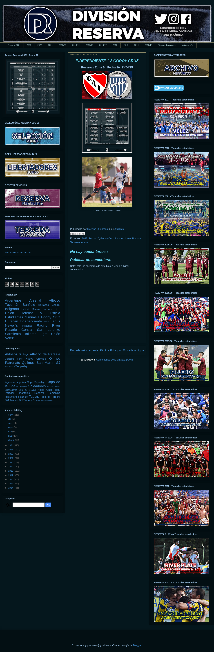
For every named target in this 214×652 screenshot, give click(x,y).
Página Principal (110, 350)
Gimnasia (32, 317)
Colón (9, 313)
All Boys (23, 354)
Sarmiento (13, 334)
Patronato (12, 363)
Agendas (10, 382)
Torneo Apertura (79, 242)
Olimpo (54, 358)
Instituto (46, 322)
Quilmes (28, 363)
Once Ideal (53, 389)
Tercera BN (16, 400)
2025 (84, 238)
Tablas (34, 396)
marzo (11, 436)
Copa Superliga (36, 382)
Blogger (137, 645)
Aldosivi (11, 354)
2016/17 (103, 45)
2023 (29, 45)
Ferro (19, 359)
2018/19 (76, 45)
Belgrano (12, 309)
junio (10, 423)
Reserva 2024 (14, 45)
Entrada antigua (133, 350)
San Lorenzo (48, 330)
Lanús (55, 321)
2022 (39, 45)
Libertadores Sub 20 (16, 390)
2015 (125, 45)
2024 (11, 445)
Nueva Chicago (36, 358)
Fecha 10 (94, 238)
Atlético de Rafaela (45, 354)
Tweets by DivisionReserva (18, 252)
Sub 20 (24, 397)
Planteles (24, 392)
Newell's (11, 325)
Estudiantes (14, 317)
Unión (55, 334)
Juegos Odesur (53, 387)
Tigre (44, 334)
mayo (10, 427)
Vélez (9, 338)
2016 (115, 45)
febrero (11, 440)
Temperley (21, 366)
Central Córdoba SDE (46, 309)
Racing (42, 325)
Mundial (32, 390)
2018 (11, 471)
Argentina (21, 382)
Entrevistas (21, 386)
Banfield (28, 305)
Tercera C (29, 400)
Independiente (123, 238)
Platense (27, 325)
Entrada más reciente (84, 350)
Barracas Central (49, 304)
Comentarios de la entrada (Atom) (115, 359)
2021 (50, 45)
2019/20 (62, 45)
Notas (41, 389)
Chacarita (9, 359)
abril (10, 431)
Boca (25, 309)
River (56, 325)
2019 (11, 466)
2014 (136, 45)
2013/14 (148, 45)
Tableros (45, 396)
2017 (11, 475)
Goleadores (37, 386)
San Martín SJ (48, 363)
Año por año (187, 45)
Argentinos (13, 300)
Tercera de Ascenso (167, 45)
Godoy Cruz (107, 238)
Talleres (30, 334)
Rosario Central (19, 330)
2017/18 (89, 45)
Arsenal (35, 300)
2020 (11, 462)
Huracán (11, 321)
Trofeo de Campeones (44, 400)
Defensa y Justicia (40, 313)
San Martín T (10, 367)
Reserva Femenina (47, 392)
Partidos (10, 392)
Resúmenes (12, 396)
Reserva (136, 238)
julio (10, 419)
